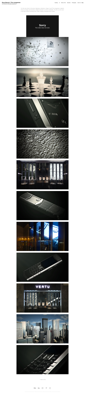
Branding (56, 2)
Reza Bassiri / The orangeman (11, 2)
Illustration (69, 2)
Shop (82, 2)
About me (79, 2)
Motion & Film (63, 2)
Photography (74, 2)
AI (59, 2)
